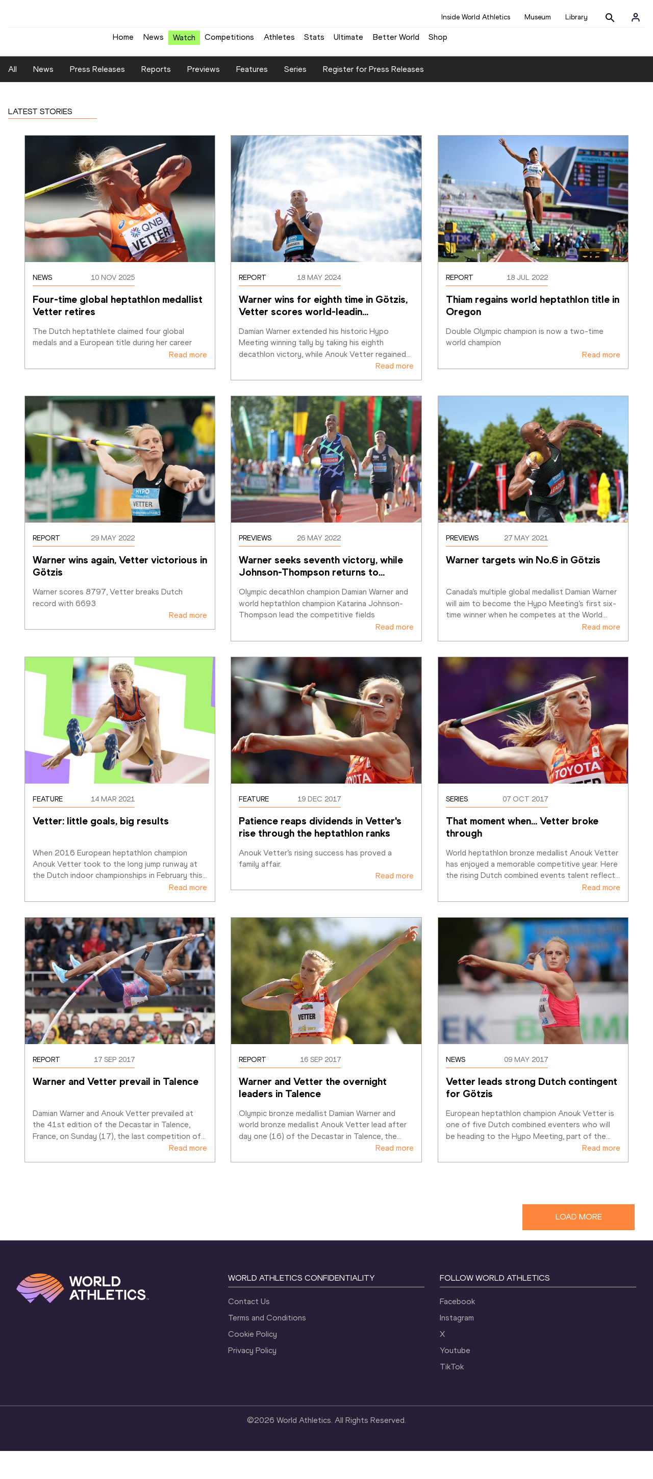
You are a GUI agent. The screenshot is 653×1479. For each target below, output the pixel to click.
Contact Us (249, 1329)
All (12, 97)
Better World (396, 41)
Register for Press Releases (373, 97)
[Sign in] (635, 17)
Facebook (457, 1329)
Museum (537, 17)
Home (123, 41)
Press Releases (97, 97)
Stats (314, 41)
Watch (184, 41)
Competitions (229, 41)
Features (252, 97)
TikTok (452, 1394)
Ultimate (348, 41)
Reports (156, 97)
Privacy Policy (252, 1378)
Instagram (457, 1346)
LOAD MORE (579, 1245)
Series (295, 97)
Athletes (279, 41)
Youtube (455, 1378)
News (153, 41)
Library (576, 17)
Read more (188, 382)
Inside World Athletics (475, 17)
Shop (438, 41)
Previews (203, 97)
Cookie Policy (252, 1362)
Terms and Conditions (267, 1346)
